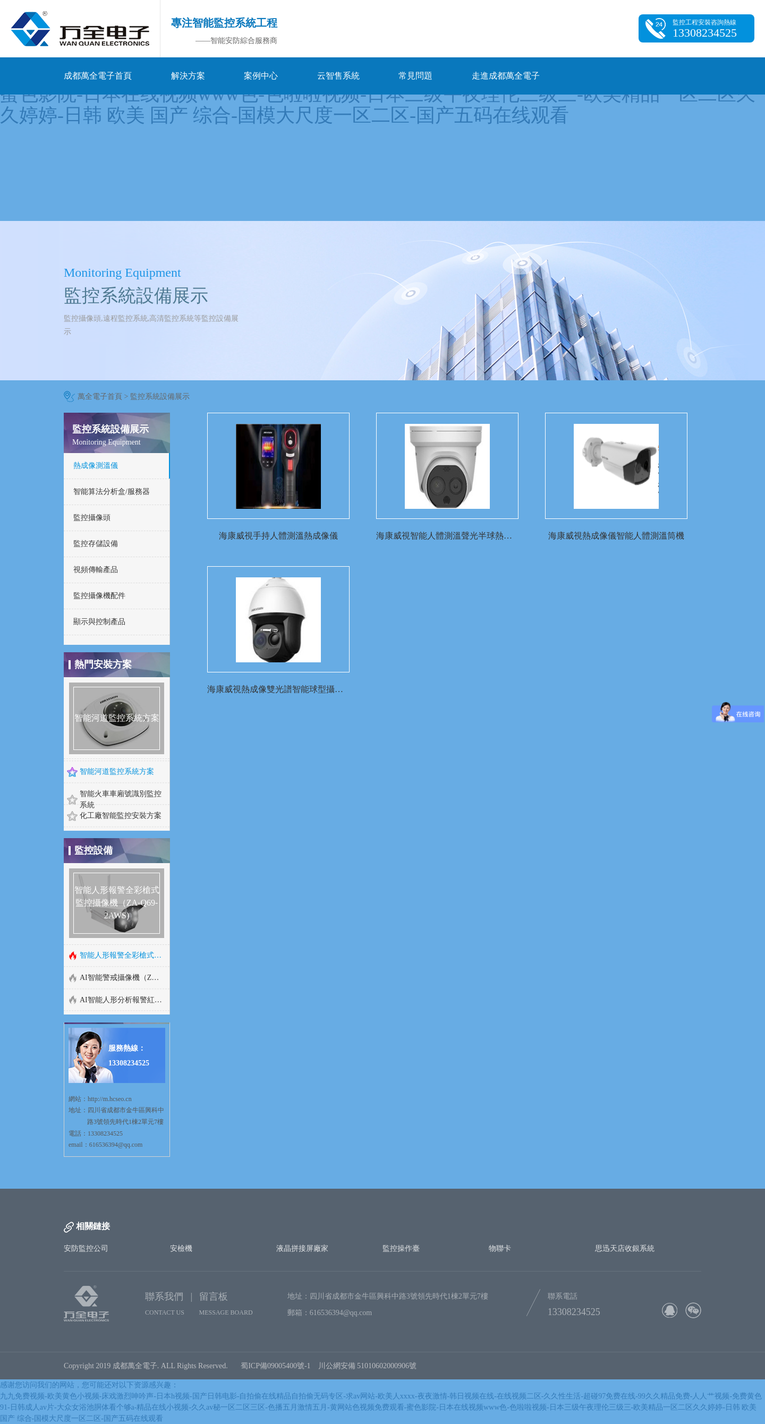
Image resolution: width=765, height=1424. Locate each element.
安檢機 (181, 1248)
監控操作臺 (401, 1248)
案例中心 (261, 75)
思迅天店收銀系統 (624, 1248)
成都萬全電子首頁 (98, 75)
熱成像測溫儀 (95, 466)
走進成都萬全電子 (506, 75)
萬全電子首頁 (100, 396)
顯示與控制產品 (99, 622)
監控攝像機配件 (99, 596)
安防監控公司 (86, 1248)
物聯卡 (500, 1248)
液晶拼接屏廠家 (302, 1248)
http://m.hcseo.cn (110, 1099)
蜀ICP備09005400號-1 (275, 1366)
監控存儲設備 (95, 544)
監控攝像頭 (91, 518)
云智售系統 (338, 75)
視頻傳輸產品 (95, 570)
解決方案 (188, 75)
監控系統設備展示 (160, 396)
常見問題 (415, 75)
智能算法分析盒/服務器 (111, 492)
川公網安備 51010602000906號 (369, 1366)
